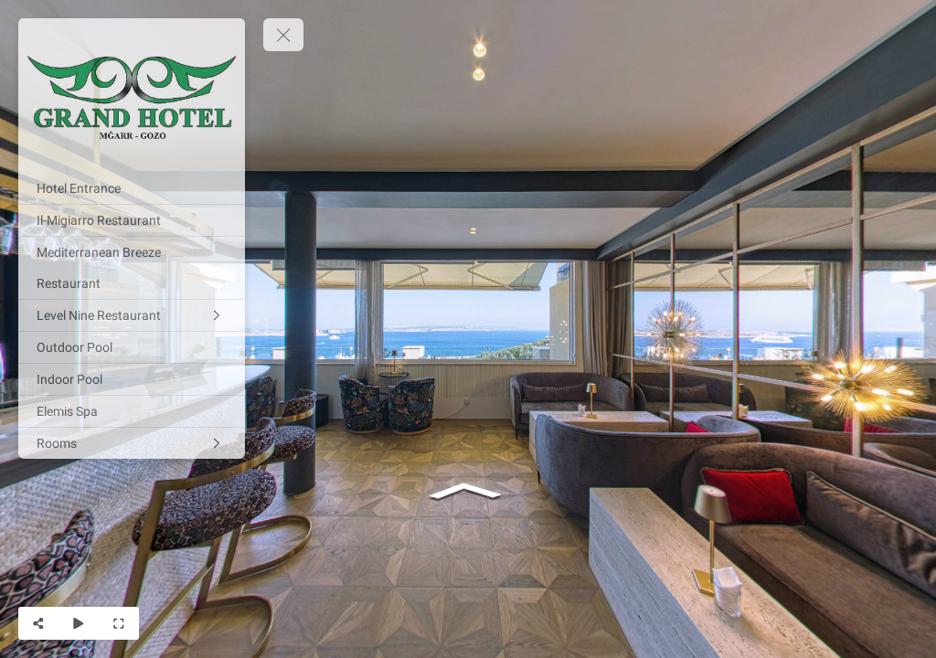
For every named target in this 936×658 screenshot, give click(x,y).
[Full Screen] (119, 623)
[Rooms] (131, 443)
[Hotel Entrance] (131, 188)
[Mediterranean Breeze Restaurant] (131, 268)
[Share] (38, 623)
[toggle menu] (283, 34)
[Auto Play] (78, 623)
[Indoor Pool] (131, 379)
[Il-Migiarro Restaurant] (131, 220)
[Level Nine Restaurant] (131, 315)
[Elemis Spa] (131, 411)
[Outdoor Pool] (131, 347)
